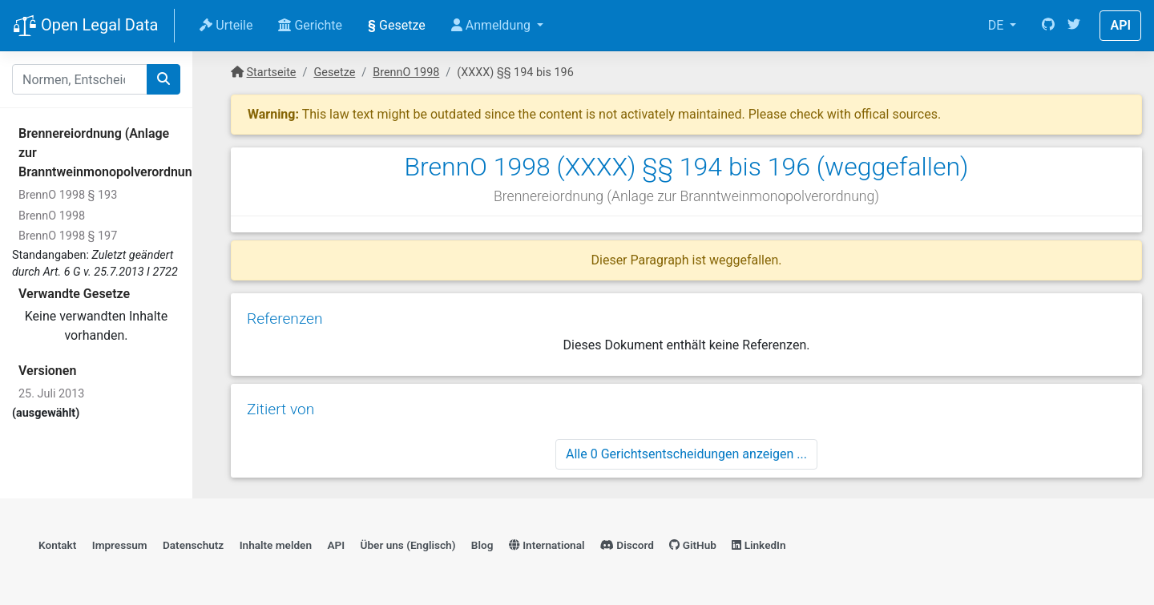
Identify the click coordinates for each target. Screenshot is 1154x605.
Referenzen (285, 318)
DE (997, 25)
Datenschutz (193, 544)
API (1120, 25)
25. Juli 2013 (51, 394)
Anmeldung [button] (492, 25)
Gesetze (397, 25)
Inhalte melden (276, 544)
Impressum (119, 544)
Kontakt (57, 544)
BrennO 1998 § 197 (67, 236)
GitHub (692, 544)
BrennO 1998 (51, 216)
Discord (627, 544)
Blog (482, 544)
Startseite (272, 72)
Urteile (226, 25)
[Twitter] (1074, 26)
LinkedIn (758, 544)
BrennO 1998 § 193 (67, 195)
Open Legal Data (85, 26)
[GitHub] (1048, 26)
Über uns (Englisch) (408, 544)
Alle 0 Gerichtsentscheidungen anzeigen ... (686, 454)
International (547, 544)
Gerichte (310, 25)
